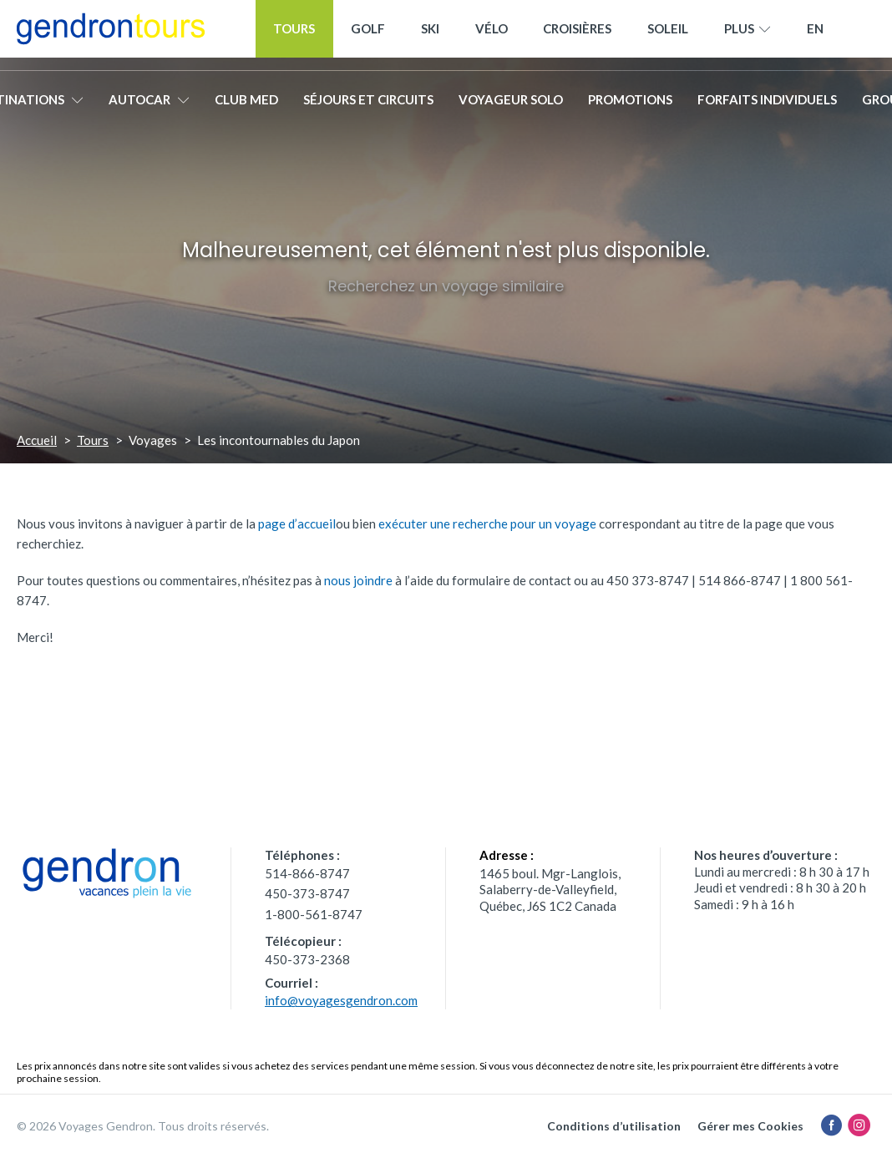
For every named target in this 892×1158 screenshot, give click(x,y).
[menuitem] (814, 35)
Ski (430, 35)
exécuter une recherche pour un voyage (487, 523)
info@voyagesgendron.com (341, 1000)
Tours (294, 35)
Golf (368, 35)
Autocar (149, 106)
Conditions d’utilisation (614, 1126)
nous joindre (358, 580)
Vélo (491, 35)
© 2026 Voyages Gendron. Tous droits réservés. (143, 1126)
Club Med (246, 106)
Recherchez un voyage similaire (446, 286)
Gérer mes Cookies (750, 1126)
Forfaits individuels (767, 106)
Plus (747, 36)
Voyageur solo (511, 106)
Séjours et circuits (368, 106)
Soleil (667, 35)
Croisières (577, 35)
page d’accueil (297, 523)
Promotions (630, 106)
